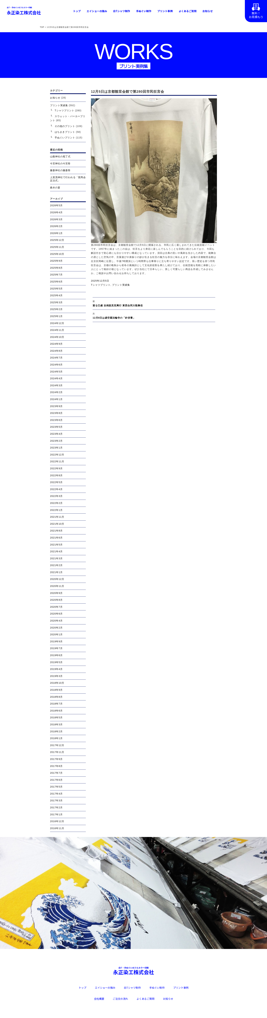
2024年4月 (56, 378)
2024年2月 (56, 392)
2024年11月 (57, 330)
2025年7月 (56, 274)
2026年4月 (56, 212)
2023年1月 (56, 447)
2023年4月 (56, 433)
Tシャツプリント (101, 284)
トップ (77, 11)
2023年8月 (56, 413)
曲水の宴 (55, 187)
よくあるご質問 (188, 11)
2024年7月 (56, 357)
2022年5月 (56, 482)
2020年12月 (57, 579)
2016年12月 (57, 821)
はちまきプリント (65, 132)
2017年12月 (57, 745)
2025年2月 (56, 309)
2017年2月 (56, 807)
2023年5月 (56, 426)
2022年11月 (57, 461)
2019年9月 (56, 641)
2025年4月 (56, 295)
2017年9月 (56, 759)
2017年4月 (56, 793)
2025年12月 (57, 240)
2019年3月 (56, 676)
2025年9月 (56, 260)
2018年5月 (56, 717)
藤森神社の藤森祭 (60, 170)
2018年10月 (57, 683)
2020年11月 (57, 586)
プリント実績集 (121, 284)
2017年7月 (56, 773)
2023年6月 (56, 420)
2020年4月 (56, 620)
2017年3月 (56, 800)
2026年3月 (56, 219)
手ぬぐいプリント (65, 137)
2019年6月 (56, 655)
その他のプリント (65, 126)
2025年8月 (56, 267)
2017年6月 (56, 780)
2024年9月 (56, 343)
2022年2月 (56, 503)
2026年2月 (56, 226)
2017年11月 (57, 752)
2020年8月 (56, 599)
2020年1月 (56, 634)
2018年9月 (56, 689)
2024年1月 (56, 399)
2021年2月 (56, 565)
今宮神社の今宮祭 (60, 163)
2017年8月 (56, 766)
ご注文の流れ (120, 998)
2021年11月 (57, 516)
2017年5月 (56, 786)
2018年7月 (56, 703)
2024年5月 (56, 371)
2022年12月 (57, 454)
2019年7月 (56, 648)
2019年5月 (56, 662)
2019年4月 (56, 669)
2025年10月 (57, 254)
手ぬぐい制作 (143, 11)
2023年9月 (56, 406)
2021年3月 (56, 558)
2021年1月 (56, 572)
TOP (42, 27)
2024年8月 (56, 350)
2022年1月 (56, 510)
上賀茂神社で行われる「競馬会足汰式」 (68, 179)
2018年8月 (56, 696)
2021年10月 (57, 523)
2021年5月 (56, 544)
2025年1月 (56, 316)
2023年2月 (56, 440)
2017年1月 (56, 814)
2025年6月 (56, 281)
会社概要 (99, 998)
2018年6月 (56, 710)
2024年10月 (57, 337)
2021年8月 (56, 530)
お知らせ (207, 11)
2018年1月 (56, 738)
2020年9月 (56, 593)
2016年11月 (57, 828)
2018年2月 (56, 731)
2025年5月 (56, 288)
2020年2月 (56, 627)
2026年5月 (56, 205)
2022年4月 (56, 489)
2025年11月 (57, 247)
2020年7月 (56, 606)
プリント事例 (165, 11)
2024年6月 (56, 364)
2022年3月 (56, 496)
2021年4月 (56, 551)
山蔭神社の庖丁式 (60, 156)
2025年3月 (56, 302)
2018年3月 (56, 724)
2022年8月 (56, 475)
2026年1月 (56, 233)
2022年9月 (56, 468)
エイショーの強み (97, 11)
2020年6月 (56, 613)
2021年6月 (56, 537)
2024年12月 (57, 323)
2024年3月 (56, 385)
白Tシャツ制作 (121, 11)
